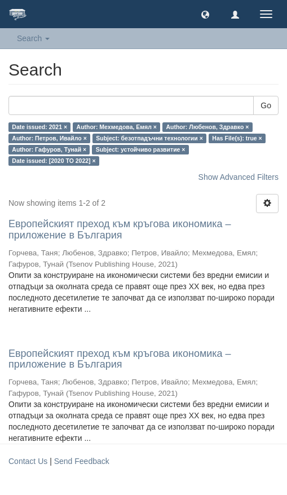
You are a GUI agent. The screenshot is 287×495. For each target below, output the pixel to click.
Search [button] (33, 38)
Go (265, 105)
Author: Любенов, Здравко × (207, 126)
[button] (205, 14)
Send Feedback (81, 461)
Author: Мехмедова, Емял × (117, 126)
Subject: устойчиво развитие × (141, 149)
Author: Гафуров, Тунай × (49, 149)
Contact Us (27, 461)
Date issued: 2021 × (39, 126)
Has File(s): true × (237, 138)
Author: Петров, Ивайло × (49, 138)
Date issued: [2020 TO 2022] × (53, 160)
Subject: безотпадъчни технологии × (149, 138)
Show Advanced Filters (238, 177)
